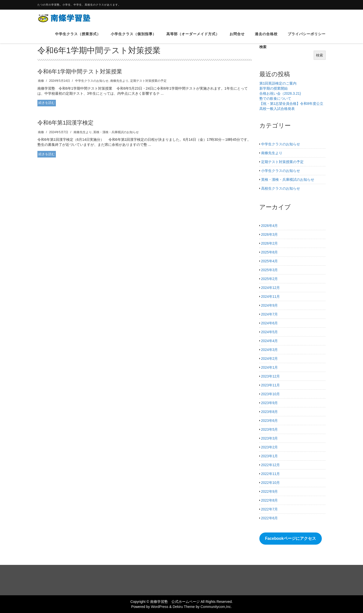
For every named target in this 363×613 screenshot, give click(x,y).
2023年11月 (270, 385)
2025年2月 (269, 279)
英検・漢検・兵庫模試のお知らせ (116, 132)
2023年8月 (269, 412)
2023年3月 (269, 438)
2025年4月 (269, 261)
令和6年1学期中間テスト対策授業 (79, 71)
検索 (319, 55)
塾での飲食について (275, 98)
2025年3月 (269, 270)
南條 (41, 81)
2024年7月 (269, 314)
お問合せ (237, 38)
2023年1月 (269, 456)
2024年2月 (269, 359)
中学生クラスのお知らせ (91, 81)
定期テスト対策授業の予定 (148, 81)
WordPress (159, 607)
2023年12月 (270, 376)
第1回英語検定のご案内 (278, 83)
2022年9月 (269, 491)
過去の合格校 (266, 38)
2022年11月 (270, 474)
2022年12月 (270, 465)
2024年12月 (270, 288)
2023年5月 (269, 429)
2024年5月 (269, 332)
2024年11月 (270, 296)
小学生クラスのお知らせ (280, 171)
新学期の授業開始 (273, 88)
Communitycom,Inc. (216, 607)
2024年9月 (269, 305)
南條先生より (119, 81)
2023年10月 (270, 394)
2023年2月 (269, 447)
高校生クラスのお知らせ (280, 188)
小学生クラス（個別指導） (133, 38)
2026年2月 (269, 243)
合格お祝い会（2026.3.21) (280, 93)
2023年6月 (269, 421)
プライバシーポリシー (307, 38)
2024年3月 (269, 350)
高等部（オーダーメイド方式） (192, 38)
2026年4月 (269, 226)
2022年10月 (270, 483)
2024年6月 (269, 323)
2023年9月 (269, 403)
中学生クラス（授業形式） (78, 38)
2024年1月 (269, 367)
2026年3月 (269, 234)
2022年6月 (269, 518)
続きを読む (46, 103)
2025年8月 (269, 252)
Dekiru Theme (184, 607)
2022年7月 (269, 509)
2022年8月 (269, 500)
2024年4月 (269, 341)
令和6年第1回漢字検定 (65, 123)
